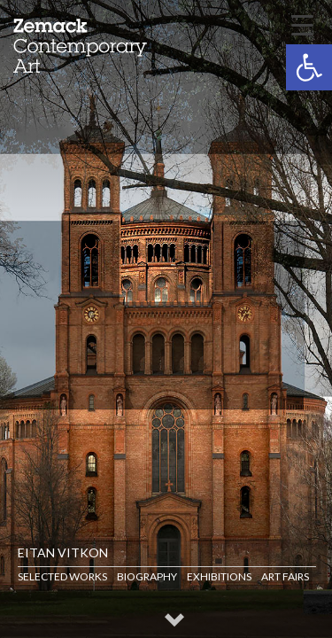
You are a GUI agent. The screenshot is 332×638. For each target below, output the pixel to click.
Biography (147, 576)
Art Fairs (285, 576)
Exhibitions (219, 576)
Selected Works (62, 576)
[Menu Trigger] (302, 24)
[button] (309, 67)
